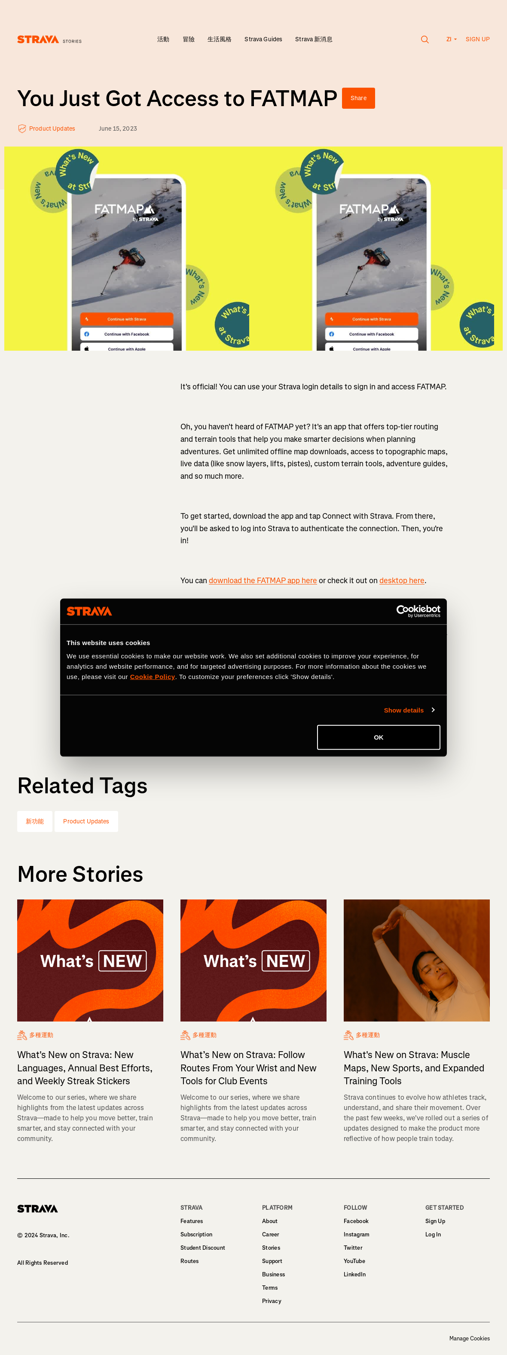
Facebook (356, 1221)
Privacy (271, 1301)
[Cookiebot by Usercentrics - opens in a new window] (402, 611)
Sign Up (435, 1221)
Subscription (196, 1234)
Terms (270, 1287)
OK (379, 737)
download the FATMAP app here (263, 580)
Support (272, 1261)
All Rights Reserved (42, 1262)
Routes (189, 1261)
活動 (163, 39)
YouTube (354, 1261)
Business (273, 1274)
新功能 (35, 821)
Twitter (353, 1247)
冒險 (189, 39)
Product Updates (86, 821)
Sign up (478, 39)
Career (270, 1234)
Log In (433, 1234)
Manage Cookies (469, 1338)
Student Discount (202, 1247)
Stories (271, 1247)
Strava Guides (263, 39)
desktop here (402, 580)
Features (191, 1221)
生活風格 (220, 39)
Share (359, 98)
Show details (404, 709)
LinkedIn (355, 1274)
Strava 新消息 (313, 39)
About (270, 1221)
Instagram (357, 1234)
